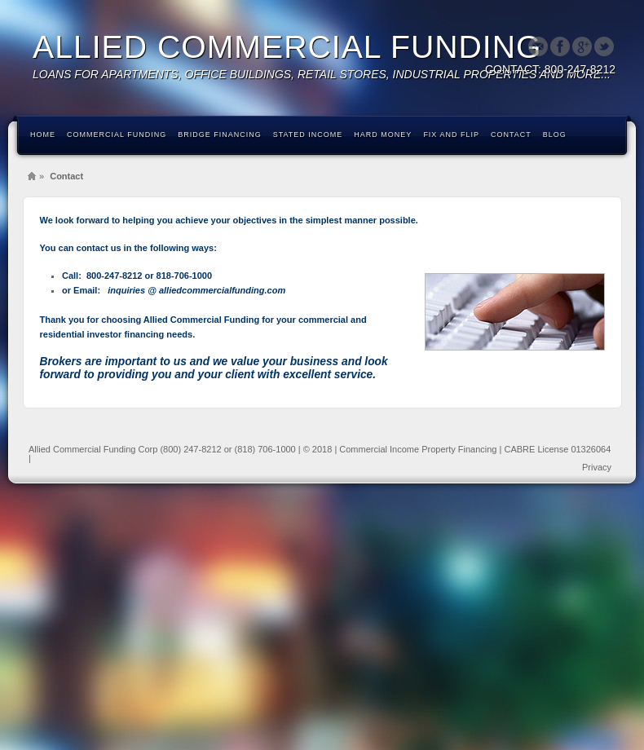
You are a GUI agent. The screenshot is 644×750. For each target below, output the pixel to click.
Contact (511, 134)
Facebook (560, 46)
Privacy (596, 467)
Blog (555, 134)
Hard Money (383, 134)
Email (538, 46)
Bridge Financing (220, 134)
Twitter (604, 46)
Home (42, 134)
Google (582, 46)
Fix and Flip (451, 134)
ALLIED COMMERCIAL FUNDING (287, 46)
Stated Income (308, 134)
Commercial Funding (116, 134)
